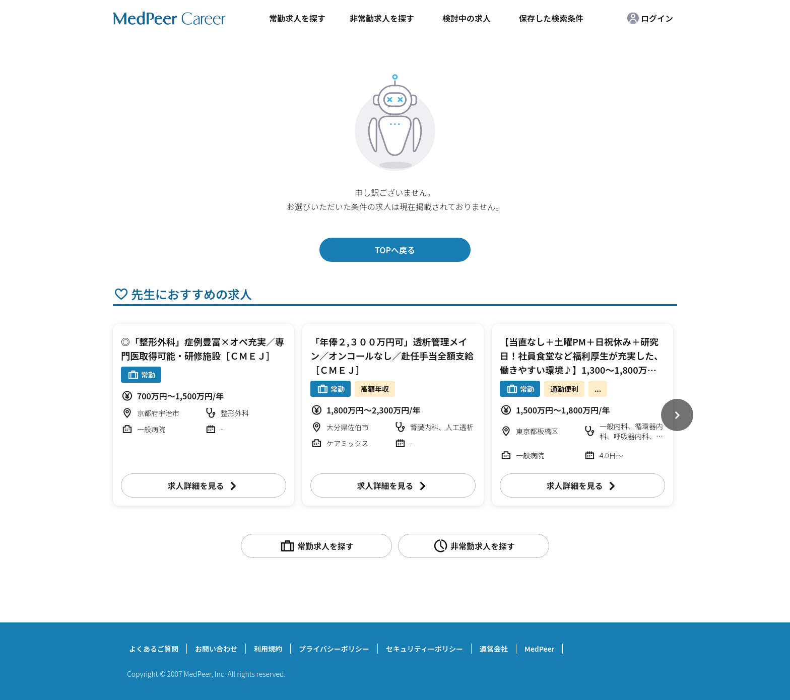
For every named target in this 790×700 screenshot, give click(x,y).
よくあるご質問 (153, 649)
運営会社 (494, 649)
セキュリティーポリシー (424, 649)
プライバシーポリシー (334, 649)
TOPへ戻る (395, 250)
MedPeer (539, 649)
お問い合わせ (216, 649)
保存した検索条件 (551, 18)
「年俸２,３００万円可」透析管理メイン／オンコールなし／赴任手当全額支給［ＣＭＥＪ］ (392, 355)
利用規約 (268, 649)
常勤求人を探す (297, 18)
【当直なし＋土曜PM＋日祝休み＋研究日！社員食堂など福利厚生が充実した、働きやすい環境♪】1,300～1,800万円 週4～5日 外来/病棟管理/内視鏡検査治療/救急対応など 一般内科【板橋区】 (583, 369)
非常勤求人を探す (382, 18)
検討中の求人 (466, 18)
